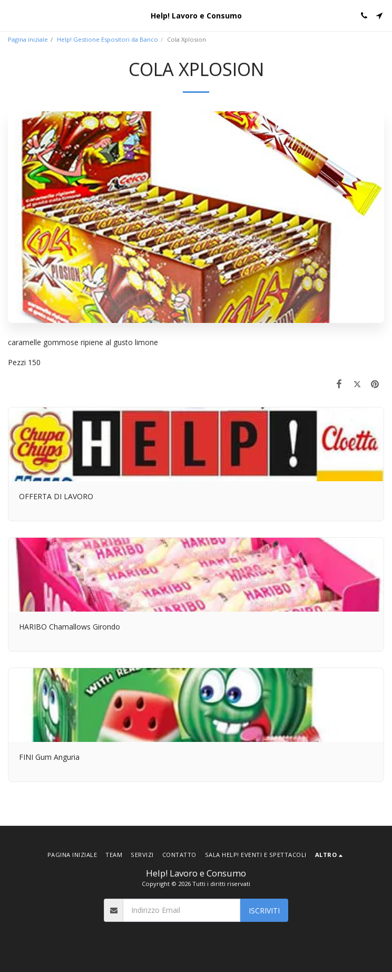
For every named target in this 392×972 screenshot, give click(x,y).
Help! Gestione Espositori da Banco (107, 39)
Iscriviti (264, 911)
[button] (12, 15)
